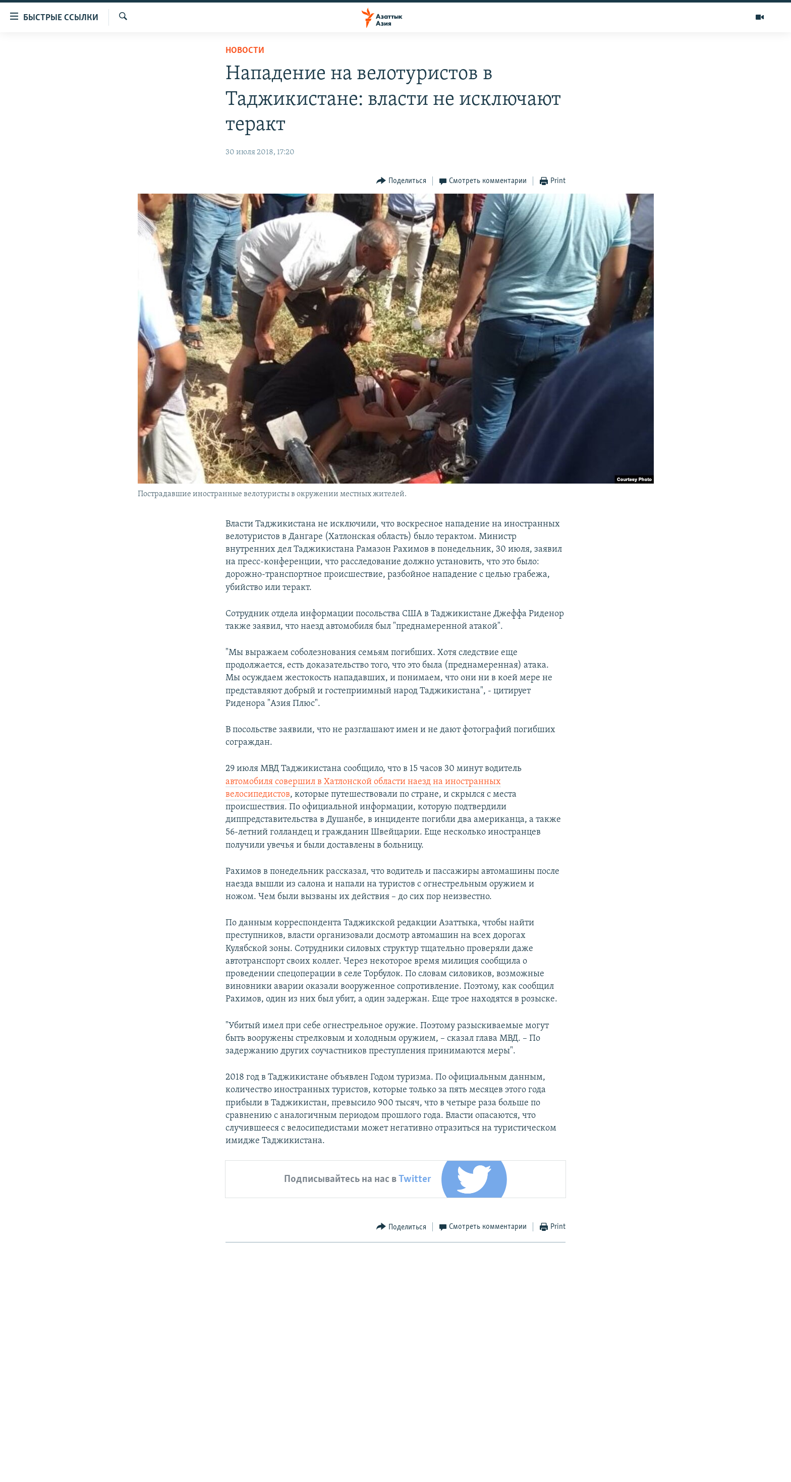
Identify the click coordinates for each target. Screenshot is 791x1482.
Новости (244, 50)
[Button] (401, 181)
